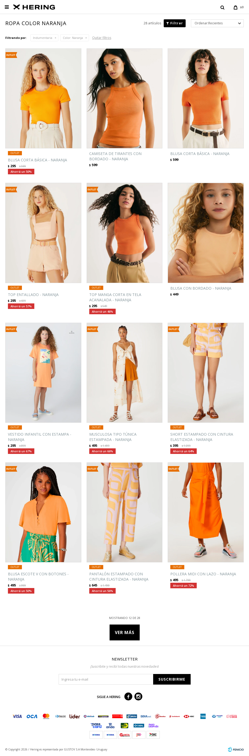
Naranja (73, 38)
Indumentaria (42, 38)
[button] (222, 7)
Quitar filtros (101, 37)
